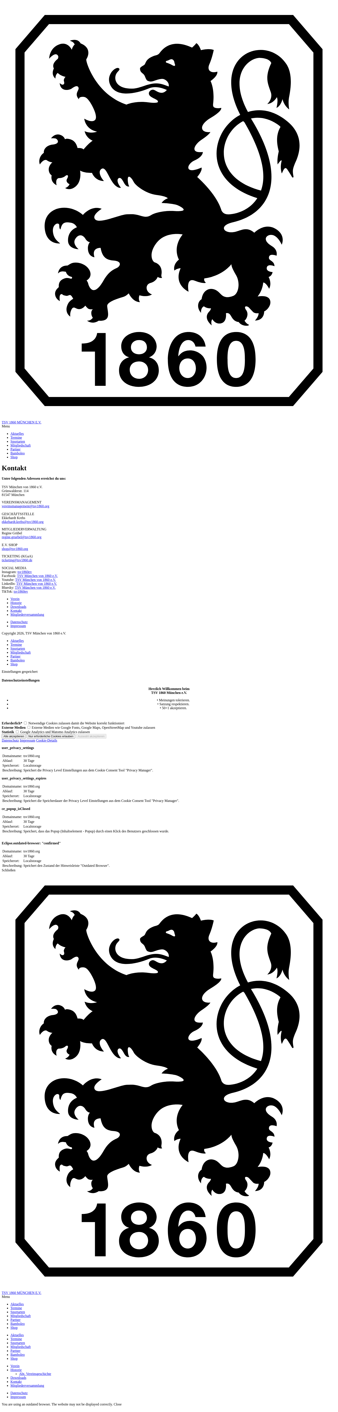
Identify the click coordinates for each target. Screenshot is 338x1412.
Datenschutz (10, 740)
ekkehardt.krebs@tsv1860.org (23, 522)
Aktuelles (17, 641)
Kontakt (16, 1381)
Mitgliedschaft (20, 652)
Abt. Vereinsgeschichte (35, 1374)
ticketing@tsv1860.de (17, 560)
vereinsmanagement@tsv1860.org (25, 506)
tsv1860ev (24, 572)
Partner (15, 656)
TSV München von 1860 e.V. (37, 576)
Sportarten (17, 648)
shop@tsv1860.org (15, 549)
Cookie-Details (46, 740)
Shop (14, 664)
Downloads (18, 1378)
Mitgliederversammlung (27, 1385)
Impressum (27, 740)
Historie (16, 1370)
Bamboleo (17, 660)
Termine (16, 644)
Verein (15, 1366)
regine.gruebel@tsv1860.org (21, 537)
